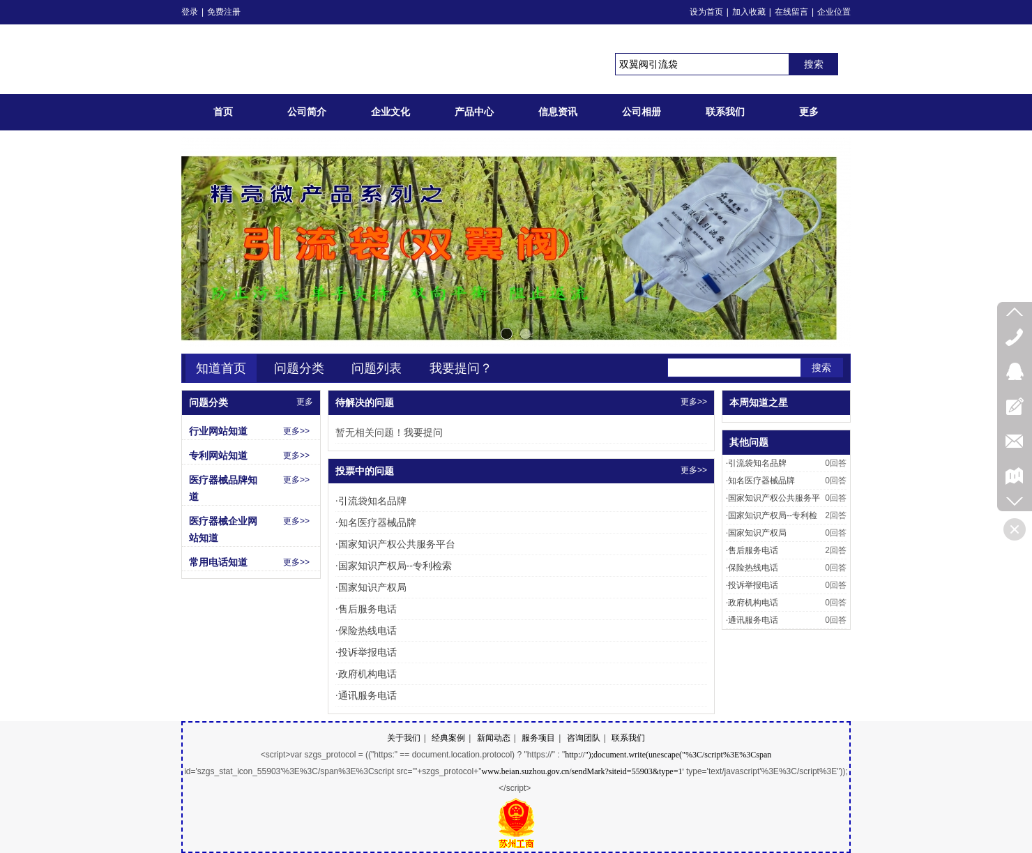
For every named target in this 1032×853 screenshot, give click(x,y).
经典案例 (448, 738)
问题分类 (299, 368)
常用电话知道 (218, 562)
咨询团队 (583, 738)
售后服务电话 (366, 608)
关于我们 (403, 738)
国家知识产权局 (371, 587)
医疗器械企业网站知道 (223, 529)
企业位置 (834, 12)
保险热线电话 (366, 630)
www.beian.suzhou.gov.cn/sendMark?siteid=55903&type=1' (582, 771)
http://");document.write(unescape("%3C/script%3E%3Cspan (668, 755)
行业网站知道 (218, 431)
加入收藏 (749, 12)
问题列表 (376, 368)
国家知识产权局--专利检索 (393, 565)
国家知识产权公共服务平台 (395, 544)
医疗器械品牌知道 (223, 488)
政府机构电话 (366, 673)
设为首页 (706, 12)
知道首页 (221, 368)
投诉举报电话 (366, 652)
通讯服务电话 (366, 695)
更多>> (694, 402)
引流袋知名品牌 (371, 500)
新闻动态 (493, 738)
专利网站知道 (218, 455)
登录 (189, 12)
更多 (304, 402)
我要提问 (423, 432)
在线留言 (791, 12)
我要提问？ (461, 368)
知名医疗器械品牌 (375, 522)
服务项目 (538, 738)
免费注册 (224, 12)
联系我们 (628, 738)
